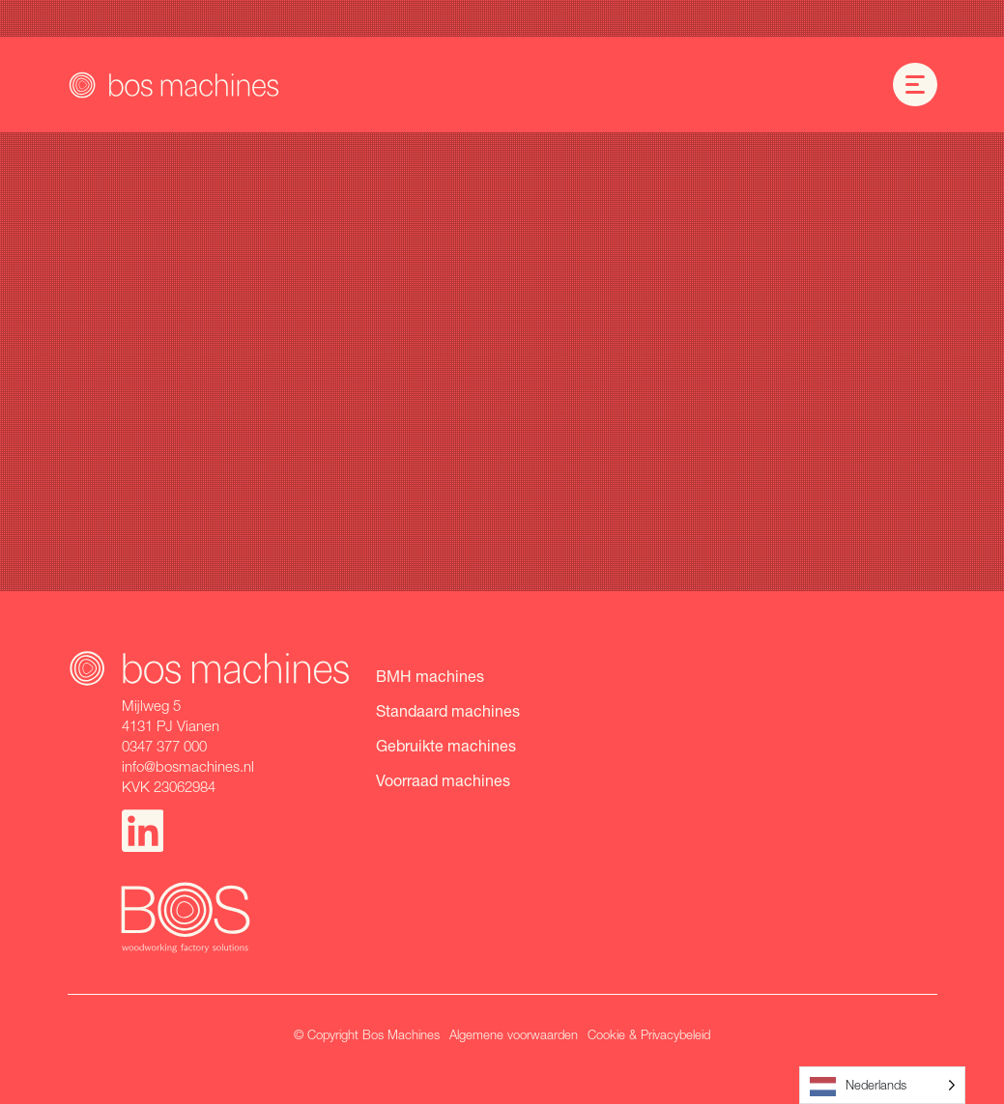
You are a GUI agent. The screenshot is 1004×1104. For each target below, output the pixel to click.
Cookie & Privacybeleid (649, 1034)
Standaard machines (448, 710)
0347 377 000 (164, 745)
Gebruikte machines (446, 745)
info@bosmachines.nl (188, 766)
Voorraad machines (443, 780)
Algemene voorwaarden (513, 1034)
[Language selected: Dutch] (882, 1085)
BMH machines (430, 675)
